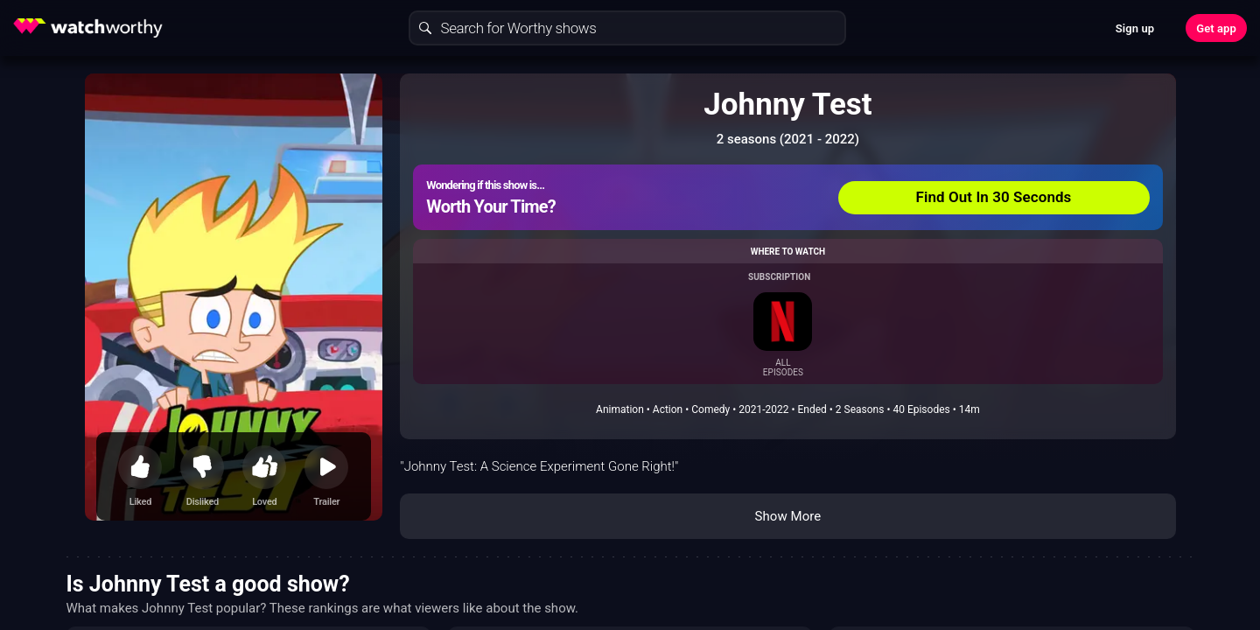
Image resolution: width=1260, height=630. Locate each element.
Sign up (1135, 28)
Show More (787, 516)
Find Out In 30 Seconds (994, 197)
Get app (1216, 28)
